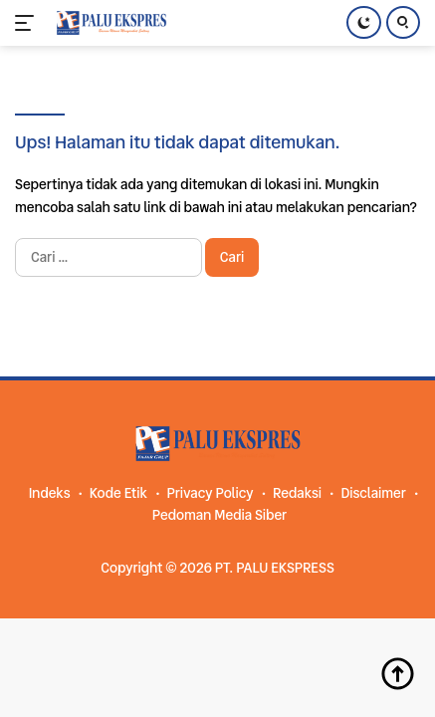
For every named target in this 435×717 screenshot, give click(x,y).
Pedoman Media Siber (220, 515)
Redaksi (297, 493)
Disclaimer (372, 493)
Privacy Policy (209, 493)
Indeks (50, 493)
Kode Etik (118, 493)
